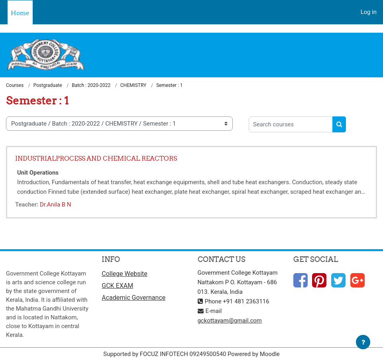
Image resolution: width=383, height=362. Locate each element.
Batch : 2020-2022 (91, 85)
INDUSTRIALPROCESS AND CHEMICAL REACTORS (96, 158)
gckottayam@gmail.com (230, 320)
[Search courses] (291, 124)
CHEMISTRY (133, 85)
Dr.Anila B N (55, 204)
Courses (15, 85)
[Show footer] (363, 342)
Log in (369, 12)
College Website (124, 273)
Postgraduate (47, 85)
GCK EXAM (117, 285)
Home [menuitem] (20, 13)
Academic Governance (133, 297)
